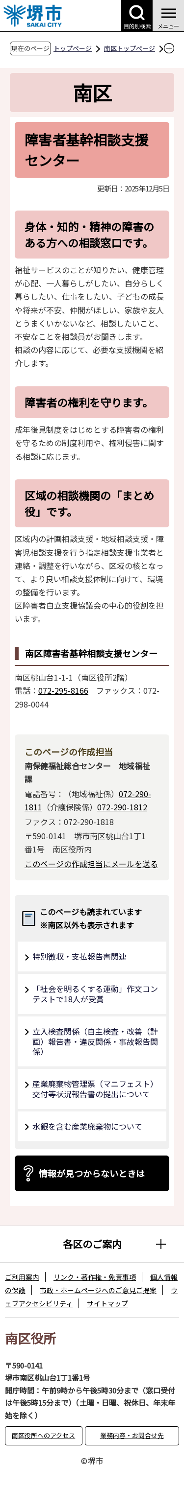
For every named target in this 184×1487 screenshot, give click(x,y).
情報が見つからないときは (92, 1173)
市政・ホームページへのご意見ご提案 (98, 1290)
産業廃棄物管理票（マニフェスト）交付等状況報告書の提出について (95, 1089)
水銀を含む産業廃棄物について (87, 1126)
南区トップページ (129, 48)
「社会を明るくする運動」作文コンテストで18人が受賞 (95, 994)
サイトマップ (107, 1303)
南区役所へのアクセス (43, 1435)
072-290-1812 (122, 807)
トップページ (72, 48)
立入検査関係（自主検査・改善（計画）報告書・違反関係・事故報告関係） (95, 1041)
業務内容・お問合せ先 (132, 1435)
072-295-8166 (63, 690)
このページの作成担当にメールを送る (91, 864)
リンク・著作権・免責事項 (94, 1277)
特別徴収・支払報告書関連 (79, 956)
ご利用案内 (22, 1277)
